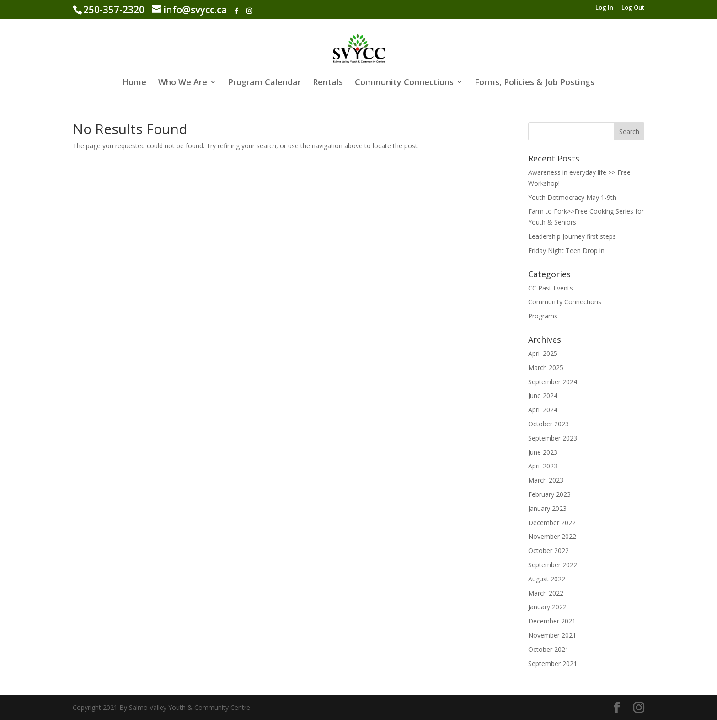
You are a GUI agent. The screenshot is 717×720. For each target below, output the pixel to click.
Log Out (632, 8)
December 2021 (552, 621)
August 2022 (546, 579)
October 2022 (548, 550)
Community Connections (404, 83)
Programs (542, 316)
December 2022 (552, 522)
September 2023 (552, 438)
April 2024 (542, 409)
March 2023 (545, 480)
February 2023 (549, 494)
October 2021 (548, 649)
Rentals (328, 83)
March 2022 (545, 593)
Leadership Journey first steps (572, 236)
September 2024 (552, 381)
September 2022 (552, 564)
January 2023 (547, 508)
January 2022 (547, 606)
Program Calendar (264, 83)
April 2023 (542, 466)
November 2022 (552, 536)
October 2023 (548, 423)
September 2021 (552, 663)
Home (134, 83)
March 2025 (545, 367)
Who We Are (182, 83)
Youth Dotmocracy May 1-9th (572, 197)
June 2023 (542, 452)
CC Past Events (550, 288)
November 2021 (552, 635)
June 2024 (542, 395)
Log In (604, 8)
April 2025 (542, 353)
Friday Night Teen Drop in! (567, 250)
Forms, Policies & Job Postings (534, 83)
